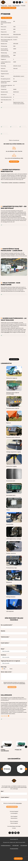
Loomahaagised (14, 813)
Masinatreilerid (14, 818)
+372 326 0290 (15, 845)
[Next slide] (26, 747)
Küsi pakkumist (14, 359)
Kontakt (14, 828)
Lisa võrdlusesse (6, 17)
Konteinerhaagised (14, 811)
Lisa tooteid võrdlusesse (8, 7)
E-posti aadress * (5, 797)
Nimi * (2, 791)
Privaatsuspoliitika (14, 848)
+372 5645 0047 (23, 845)
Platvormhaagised (14, 821)
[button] (23, 2)
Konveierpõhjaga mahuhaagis (14, 826)
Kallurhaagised (14, 816)
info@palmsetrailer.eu (6, 845)
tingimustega (19, 803)
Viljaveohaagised (14, 823)
